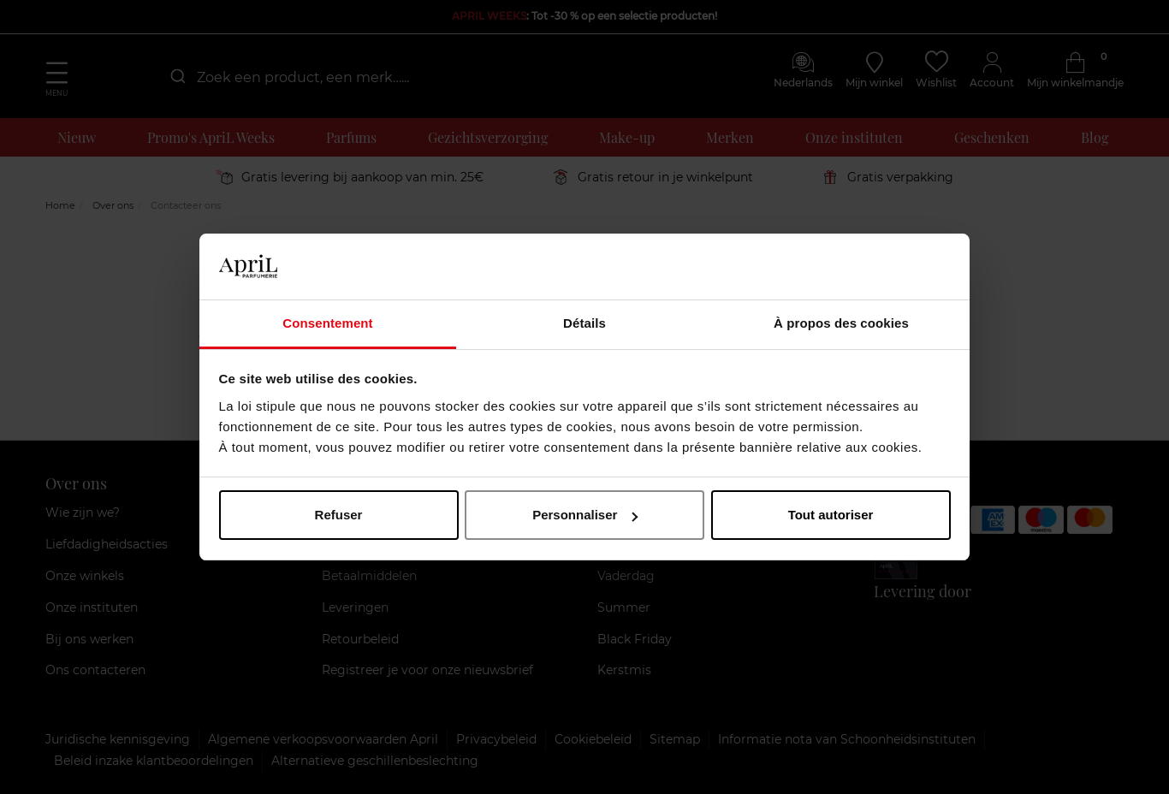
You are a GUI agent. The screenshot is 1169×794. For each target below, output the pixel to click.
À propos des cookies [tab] (841, 323)
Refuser (339, 514)
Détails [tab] (584, 323)
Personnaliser (585, 514)
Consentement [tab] (327, 323)
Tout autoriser (831, 514)
